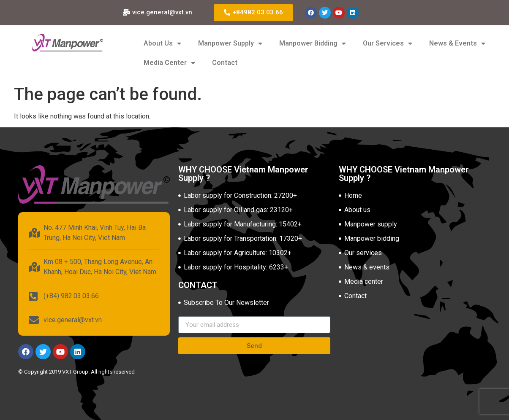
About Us (162, 43)
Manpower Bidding (312, 43)
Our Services (387, 43)
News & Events (457, 43)
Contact (224, 63)
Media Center (169, 62)
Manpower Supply (230, 43)
